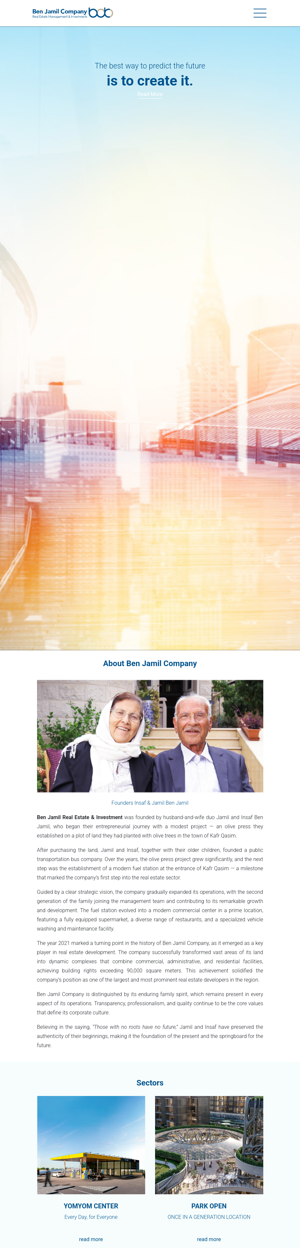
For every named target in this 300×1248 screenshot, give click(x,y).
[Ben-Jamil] (72, 13)
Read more (150, 94)
